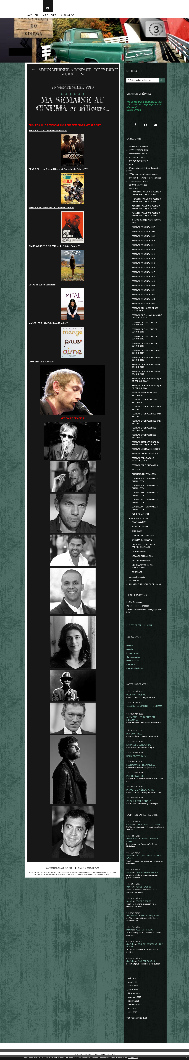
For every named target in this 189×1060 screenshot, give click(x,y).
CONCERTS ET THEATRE (143, 538)
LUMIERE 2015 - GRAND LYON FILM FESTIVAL (145, 482)
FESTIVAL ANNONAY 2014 (143, 260)
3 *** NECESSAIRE (137, 158)
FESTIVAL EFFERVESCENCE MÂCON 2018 (144, 431)
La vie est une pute (137, 580)
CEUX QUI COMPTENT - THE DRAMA (144, 709)
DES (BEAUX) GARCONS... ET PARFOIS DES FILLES (144, 548)
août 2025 (132, 1012)
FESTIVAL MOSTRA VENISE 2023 (146, 456)
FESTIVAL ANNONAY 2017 (143, 273)
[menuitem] (33, 15)
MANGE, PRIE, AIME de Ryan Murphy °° (48, 323)
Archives (49, 15)
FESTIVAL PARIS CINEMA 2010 (145, 467)
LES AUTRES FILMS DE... (142, 559)
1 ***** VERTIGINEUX (138, 150)
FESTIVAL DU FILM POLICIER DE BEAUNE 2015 (146, 360)
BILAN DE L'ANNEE (64, 869)
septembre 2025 (135, 1008)
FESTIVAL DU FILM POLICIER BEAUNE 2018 (144, 339)
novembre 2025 (135, 1000)
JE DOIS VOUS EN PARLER (140, 521)
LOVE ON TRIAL (134, 737)
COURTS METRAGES (138, 185)
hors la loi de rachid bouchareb (49, 873)
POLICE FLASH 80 (134, 779)
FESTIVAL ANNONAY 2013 (143, 255)
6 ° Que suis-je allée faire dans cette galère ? (143, 169)
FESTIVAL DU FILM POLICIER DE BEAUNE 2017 (146, 374)
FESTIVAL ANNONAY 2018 (143, 278)
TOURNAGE (137, 575)
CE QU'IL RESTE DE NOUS (138, 804)
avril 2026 (132, 981)
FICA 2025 (136, 472)
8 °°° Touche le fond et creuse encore (145, 178)
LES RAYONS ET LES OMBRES (140, 768)
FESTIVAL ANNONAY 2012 (143, 250)
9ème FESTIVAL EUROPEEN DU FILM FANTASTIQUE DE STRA (146, 215)
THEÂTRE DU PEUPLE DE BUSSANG (145, 587)
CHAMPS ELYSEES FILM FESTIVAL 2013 (146, 222)
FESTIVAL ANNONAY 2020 (143, 287)
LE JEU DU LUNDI (139, 554)
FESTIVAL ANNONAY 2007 (143, 228)
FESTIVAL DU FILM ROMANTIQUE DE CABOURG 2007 (146, 381)
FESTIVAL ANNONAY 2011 (143, 246)
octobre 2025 (134, 1004)
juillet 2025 (132, 1015)
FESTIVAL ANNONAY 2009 (143, 237)
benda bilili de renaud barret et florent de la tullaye (91, 873)
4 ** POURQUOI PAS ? (138, 161)
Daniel (129, 859)
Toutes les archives (136, 1021)
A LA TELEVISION (139, 525)
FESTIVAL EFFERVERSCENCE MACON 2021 (145, 395)
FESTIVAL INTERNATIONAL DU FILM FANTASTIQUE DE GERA (145, 445)
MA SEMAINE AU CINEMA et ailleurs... (72, 104)
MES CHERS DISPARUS (142, 563)
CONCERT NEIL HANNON (41, 362)
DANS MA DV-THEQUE (142, 543)
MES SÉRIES (134, 584)
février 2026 (133, 989)
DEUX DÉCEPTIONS (136, 759)
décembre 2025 (135, 996)
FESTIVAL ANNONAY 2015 (143, 264)
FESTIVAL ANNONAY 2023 (143, 296)
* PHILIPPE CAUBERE (138, 147)
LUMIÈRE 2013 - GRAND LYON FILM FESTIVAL (145, 503)
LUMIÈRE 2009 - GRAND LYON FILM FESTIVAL (145, 496)
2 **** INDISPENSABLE (139, 154)
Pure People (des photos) (137, 609)
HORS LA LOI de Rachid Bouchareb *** (48, 131)
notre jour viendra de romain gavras (52, 875)
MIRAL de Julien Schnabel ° (42, 285)
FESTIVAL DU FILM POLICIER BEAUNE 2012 (144, 325)
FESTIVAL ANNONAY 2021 (143, 291)
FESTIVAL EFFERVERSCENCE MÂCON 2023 (145, 403)
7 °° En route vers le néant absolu (143, 175)
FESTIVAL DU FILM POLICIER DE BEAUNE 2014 (146, 353)
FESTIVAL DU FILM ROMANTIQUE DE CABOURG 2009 (146, 388)
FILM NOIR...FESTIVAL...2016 (144, 476)
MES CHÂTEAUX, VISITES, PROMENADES (143, 569)
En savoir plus (133, 1058)
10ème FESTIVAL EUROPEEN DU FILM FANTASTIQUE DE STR (146, 193)
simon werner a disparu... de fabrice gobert (90, 875)
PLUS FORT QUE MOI (136, 698)
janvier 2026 (133, 993)
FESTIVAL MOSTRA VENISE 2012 (146, 451)
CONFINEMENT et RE (138, 182)
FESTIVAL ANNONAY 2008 (143, 232)
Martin (129, 827)
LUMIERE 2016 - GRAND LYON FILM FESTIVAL (145, 489)
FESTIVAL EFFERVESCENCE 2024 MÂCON (146, 417)
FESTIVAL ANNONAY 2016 (143, 269)
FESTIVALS (133, 189)
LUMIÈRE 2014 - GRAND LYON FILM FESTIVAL (145, 510)
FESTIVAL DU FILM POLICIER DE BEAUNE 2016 (146, 367)
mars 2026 (132, 985)
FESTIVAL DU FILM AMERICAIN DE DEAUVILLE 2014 (147, 317)
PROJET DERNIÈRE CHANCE (140, 793)
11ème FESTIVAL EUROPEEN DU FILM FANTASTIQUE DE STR (146, 200)
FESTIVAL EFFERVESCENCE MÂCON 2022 (144, 438)
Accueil (33, 15)
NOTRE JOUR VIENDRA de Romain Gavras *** (51, 208)
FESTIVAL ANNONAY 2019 (143, 282)
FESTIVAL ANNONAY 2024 (143, 300)
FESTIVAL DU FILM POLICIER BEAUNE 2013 (144, 332)
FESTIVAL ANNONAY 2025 (143, 305)
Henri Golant (132, 664)
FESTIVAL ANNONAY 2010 (143, 241)
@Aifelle (130, 947)
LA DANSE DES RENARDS (138, 748)
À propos (68, 15)
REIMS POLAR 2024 (140, 516)
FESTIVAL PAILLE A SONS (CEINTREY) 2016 (143, 461)
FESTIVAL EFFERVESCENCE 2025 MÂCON (146, 424)
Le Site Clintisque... (134, 605)
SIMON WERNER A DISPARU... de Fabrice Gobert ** (54, 246)
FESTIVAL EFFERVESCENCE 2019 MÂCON (146, 410)
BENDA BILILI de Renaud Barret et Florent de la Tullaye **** (58, 169)
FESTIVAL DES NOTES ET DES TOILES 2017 (145, 310)
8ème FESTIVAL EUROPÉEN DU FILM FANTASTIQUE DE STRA (146, 207)
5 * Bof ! (132, 165)
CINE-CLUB (137, 534)
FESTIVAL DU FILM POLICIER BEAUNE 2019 (144, 346)
